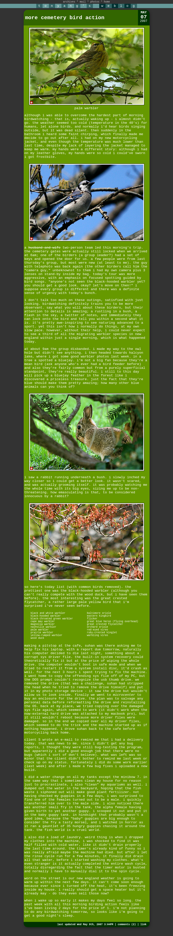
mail (83, 2)
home (107, 2)
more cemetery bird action (65, 18)
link (143, 924)
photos (94, 2)
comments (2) (127, 924)
